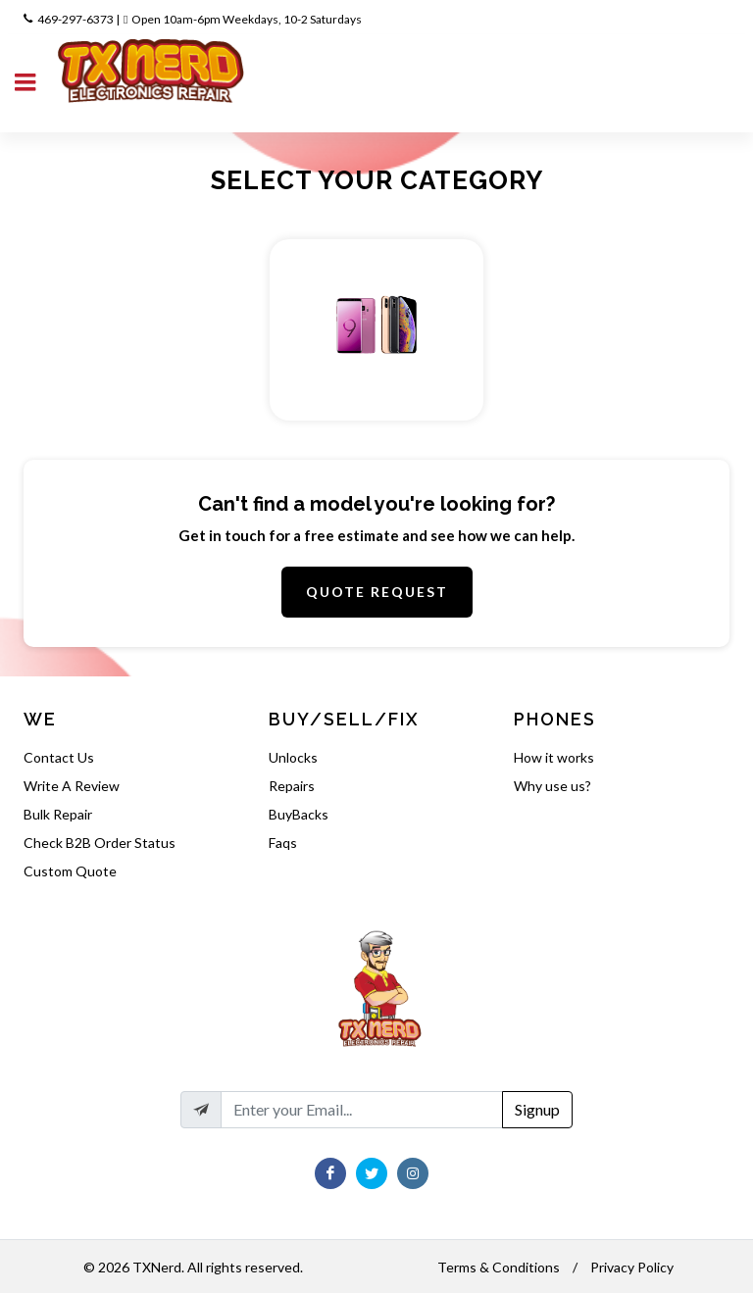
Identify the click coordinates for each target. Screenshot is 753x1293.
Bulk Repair (58, 814)
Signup (537, 1109)
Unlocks (293, 757)
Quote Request (377, 591)
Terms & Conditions (498, 1267)
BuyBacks (298, 814)
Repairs (292, 785)
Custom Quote (70, 871)
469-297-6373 (75, 19)
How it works (554, 757)
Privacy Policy (632, 1267)
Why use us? (552, 785)
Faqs (283, 842)
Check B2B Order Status (100, 842)
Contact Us (59, 757)
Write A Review (72, 785)
